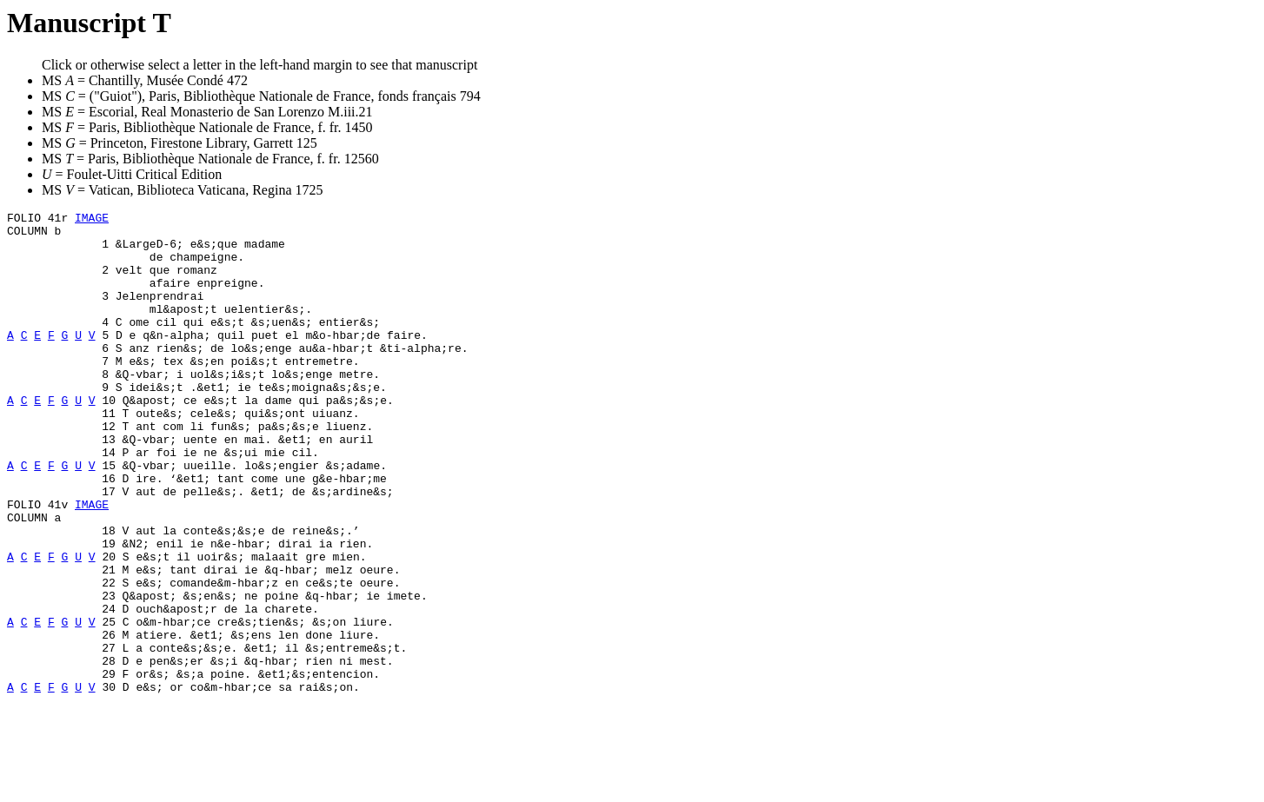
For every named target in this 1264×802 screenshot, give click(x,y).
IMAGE (92, 220)
